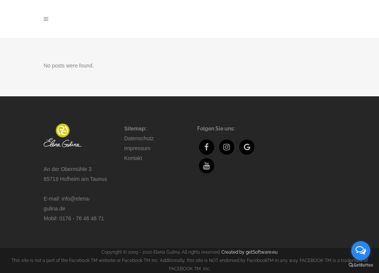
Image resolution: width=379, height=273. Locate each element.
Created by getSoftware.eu (249, 226)
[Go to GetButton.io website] (361, 265)
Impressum (137, 122)
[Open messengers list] (360, 250)
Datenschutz (139, 113)
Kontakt (133, 132)
